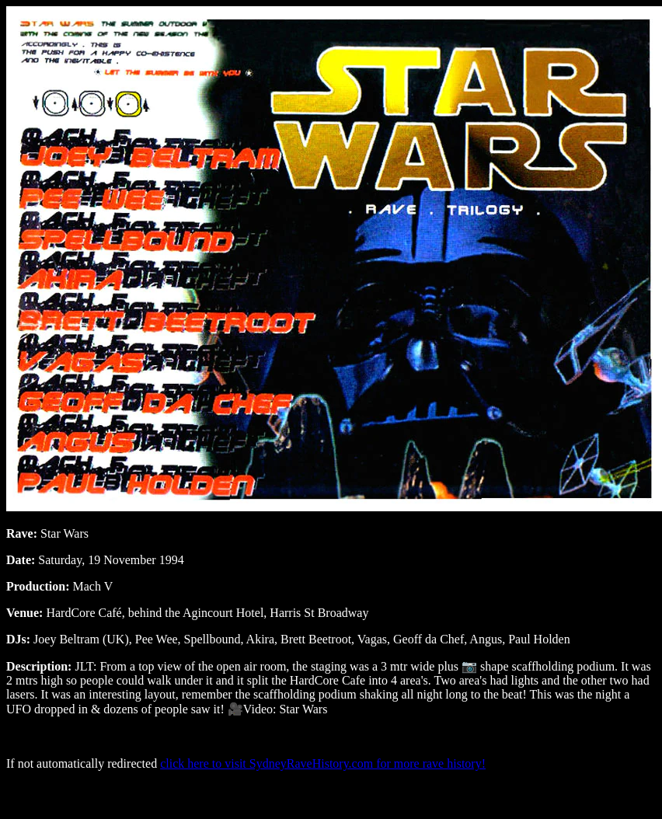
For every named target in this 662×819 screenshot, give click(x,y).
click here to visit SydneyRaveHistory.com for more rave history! (323, 763)
